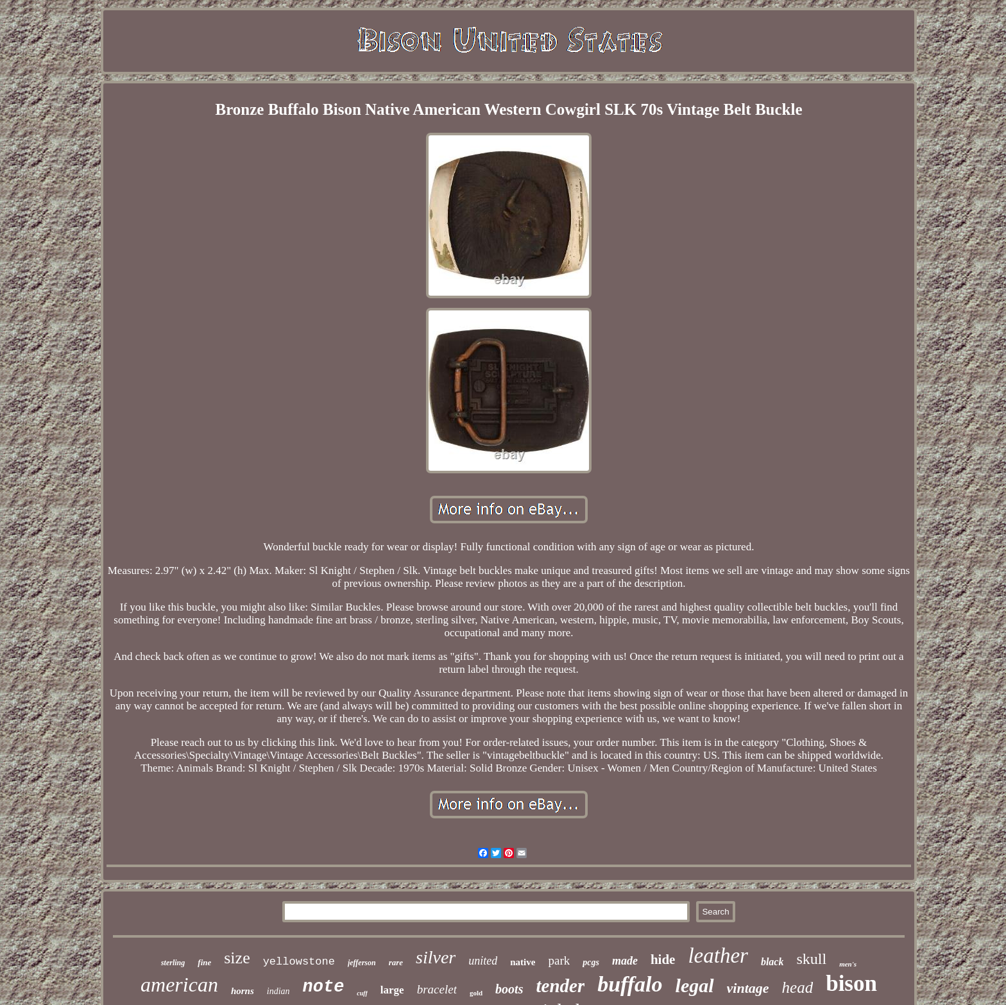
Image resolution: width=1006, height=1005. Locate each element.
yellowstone (299, 962)
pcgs (591, 962)
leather (717, 955)
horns (242, 991)
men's (848, 964)
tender (560, 985)
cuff (362, 993)
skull (811, 958)
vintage (748, 988)
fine (204, 962)
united (482, 960)
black (772, 961)
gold (476, 993)
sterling (173, 962)
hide (663, 959)
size (237, 958)
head (798, 987)
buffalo (629, 984)
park (559, 960)
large (392, 990)
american (179, 984)
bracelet (437, 989)
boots (509, 989)
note (324, 987)
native (522, 962)
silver (436, 957)
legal (695, 985)
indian (278, 991)
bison (851, 983)
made (625, 960)
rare (396, 962)
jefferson (362, 962)
